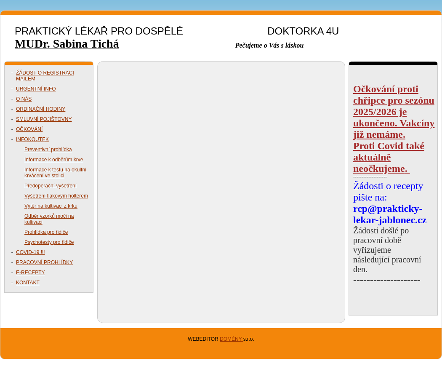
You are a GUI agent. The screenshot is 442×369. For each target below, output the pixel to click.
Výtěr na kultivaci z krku (50, 206)
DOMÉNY (231, 339)
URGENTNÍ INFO (36, 89)
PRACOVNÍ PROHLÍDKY (44, 262)
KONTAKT (28, 283)
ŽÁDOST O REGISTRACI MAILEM (45, 76)
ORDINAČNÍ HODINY (40, 109)
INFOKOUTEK (32, 139)
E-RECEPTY (30, 272)
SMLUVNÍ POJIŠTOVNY (44, 119)
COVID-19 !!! (30, 252)
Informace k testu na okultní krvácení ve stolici (55, 173)
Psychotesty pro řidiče (49, 242)
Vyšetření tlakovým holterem (56, 196)
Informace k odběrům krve (53, 160)
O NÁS (24, 99)
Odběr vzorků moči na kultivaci (49, 219)
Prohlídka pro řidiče (46, 232)
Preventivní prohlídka (48, 149)
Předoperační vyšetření (50, 186)
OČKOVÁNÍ (29, 129)
